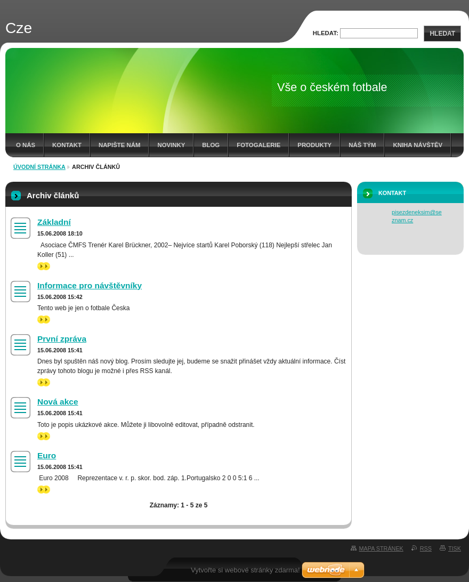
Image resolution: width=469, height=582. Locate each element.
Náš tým (362, 145)
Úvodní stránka (39, 167)
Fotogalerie (258, 145)
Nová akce (57, 401)
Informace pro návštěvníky (89, 285)
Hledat (442, 33)
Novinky (171, 145)
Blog (211, 145)
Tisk (454, 548)
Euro (46, 455)
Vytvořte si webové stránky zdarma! (245, 570)
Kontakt (67, 145)
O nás (25, 145)
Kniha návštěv (417, 145)
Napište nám (119, 145)
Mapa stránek (381, 548)
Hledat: (325, 33)
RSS (426, 548)
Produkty (314, 145)
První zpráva (61, 338)
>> (43, 266)
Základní (54, 222)
